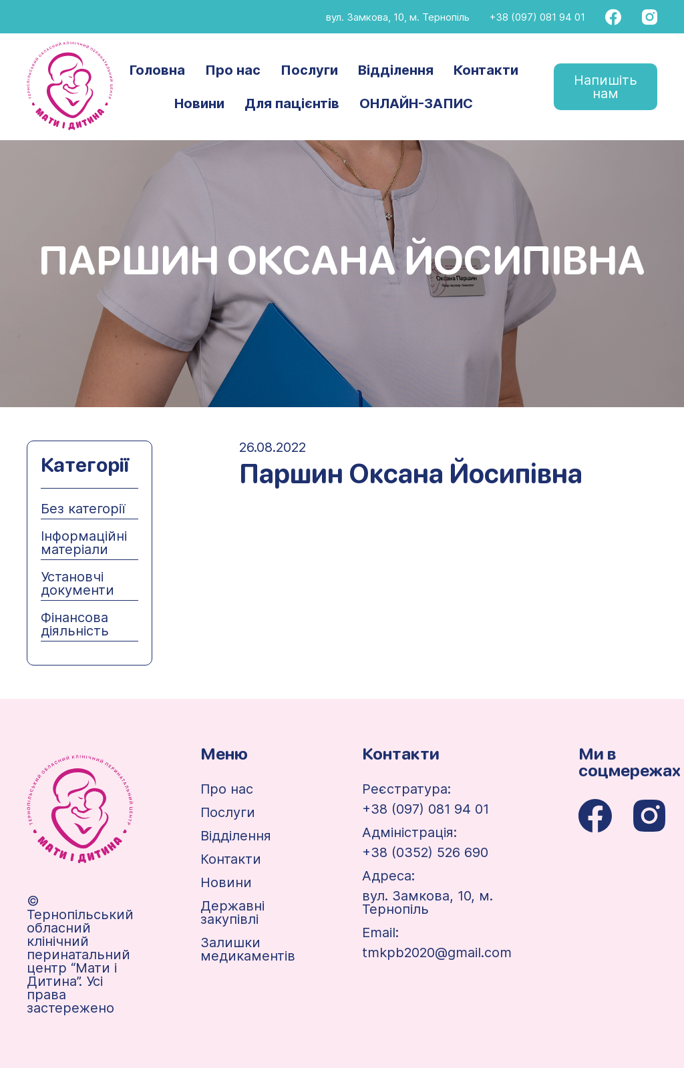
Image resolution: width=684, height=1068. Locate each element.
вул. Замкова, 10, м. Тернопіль (398, 17)
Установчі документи (77, 583)
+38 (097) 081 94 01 (537, 17)
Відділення (396, 70)
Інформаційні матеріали (84, 542)
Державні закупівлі (232, 912)
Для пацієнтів (291, 103)
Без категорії (83, 508)
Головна (157, 70)
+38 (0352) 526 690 (425, 852)
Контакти (486, 70)
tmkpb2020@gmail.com (437, 952)
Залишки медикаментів (247, 949)
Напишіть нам (605, 86)
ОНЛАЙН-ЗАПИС (416, 103)
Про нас (233, 70)
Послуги (309, 70)
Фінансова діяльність (75, 624)
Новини (199, 103)
